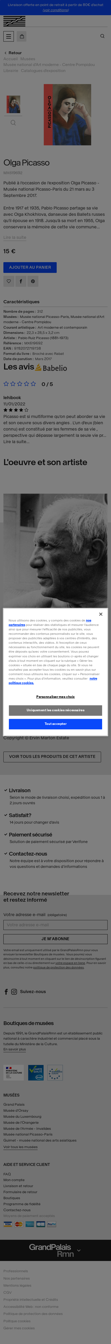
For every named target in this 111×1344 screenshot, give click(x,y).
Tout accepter (55, 723)
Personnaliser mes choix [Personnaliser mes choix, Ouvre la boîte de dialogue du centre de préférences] (55, 696)
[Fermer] (101, 614)
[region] (55, 672)
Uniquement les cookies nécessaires (55, 710)
